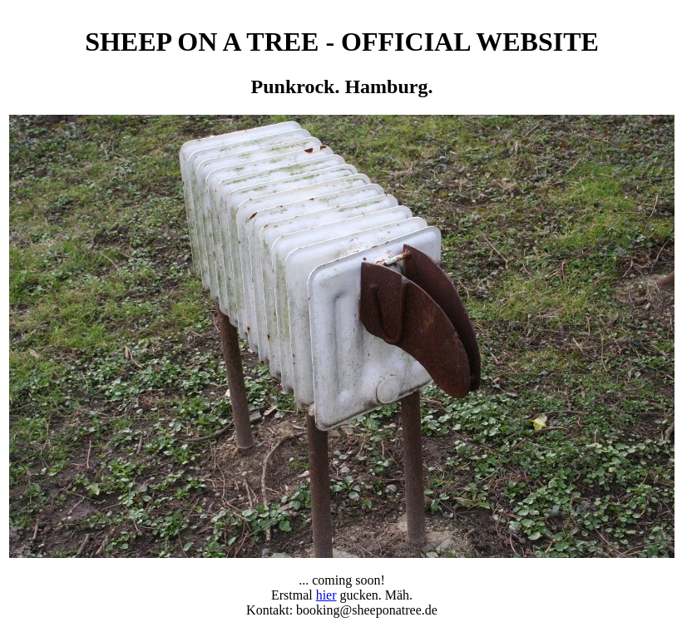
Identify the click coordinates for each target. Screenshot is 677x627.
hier (326, 595)
